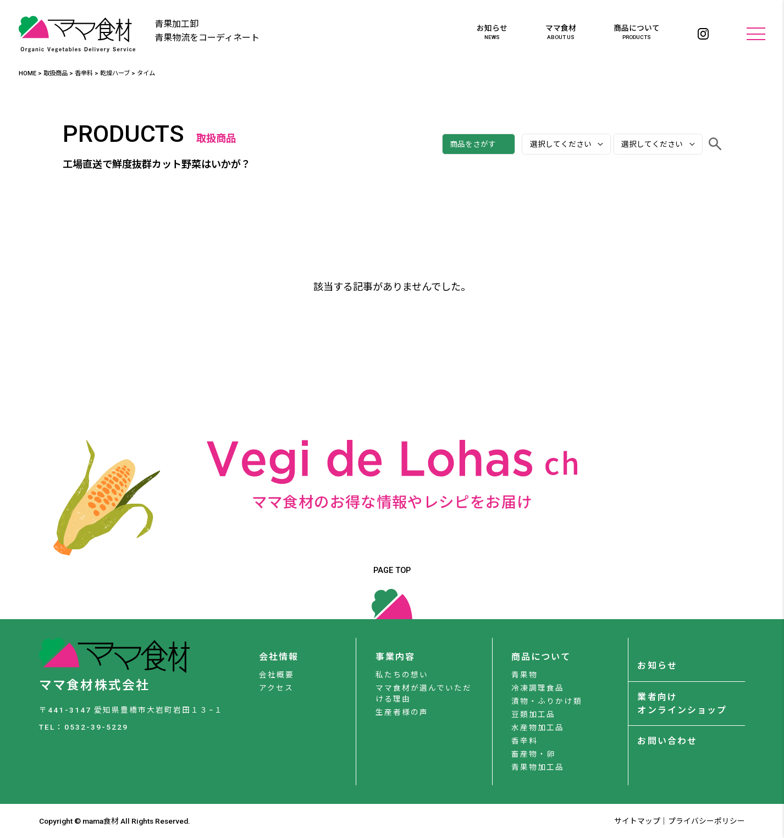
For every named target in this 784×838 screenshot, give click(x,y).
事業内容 (395, 657)
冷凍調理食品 (537, 687)
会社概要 (276, 674)
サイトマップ (637, 821)
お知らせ (492, 33)
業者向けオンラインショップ (681, 703)
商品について (637, 33)
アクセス (276, 687)
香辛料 (524, 740)
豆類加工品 (533, 714)
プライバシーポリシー (706, 821)
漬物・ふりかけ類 (546, 701)
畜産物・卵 (533, 753)
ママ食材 (560, 33)
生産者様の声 (402, 712)
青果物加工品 (537, 767)
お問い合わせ (667, 741)
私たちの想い (402, 674)
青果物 (524, 674)
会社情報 (279, 657)
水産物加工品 (537, 727)
